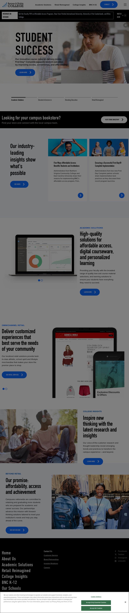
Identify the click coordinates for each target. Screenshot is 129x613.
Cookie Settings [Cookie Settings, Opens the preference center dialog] (96, 601)
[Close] (125, 606)
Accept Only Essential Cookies (96, 607)
